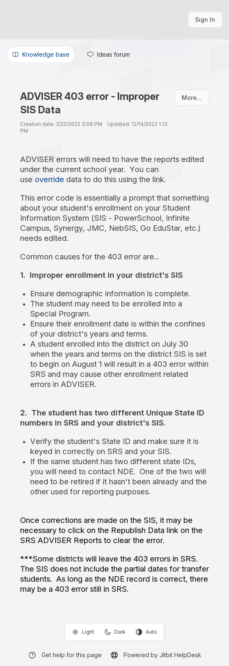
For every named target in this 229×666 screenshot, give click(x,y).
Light (83, 632)
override (49, 179)
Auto (146, 632)
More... (192, 97)
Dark (115, 632)
